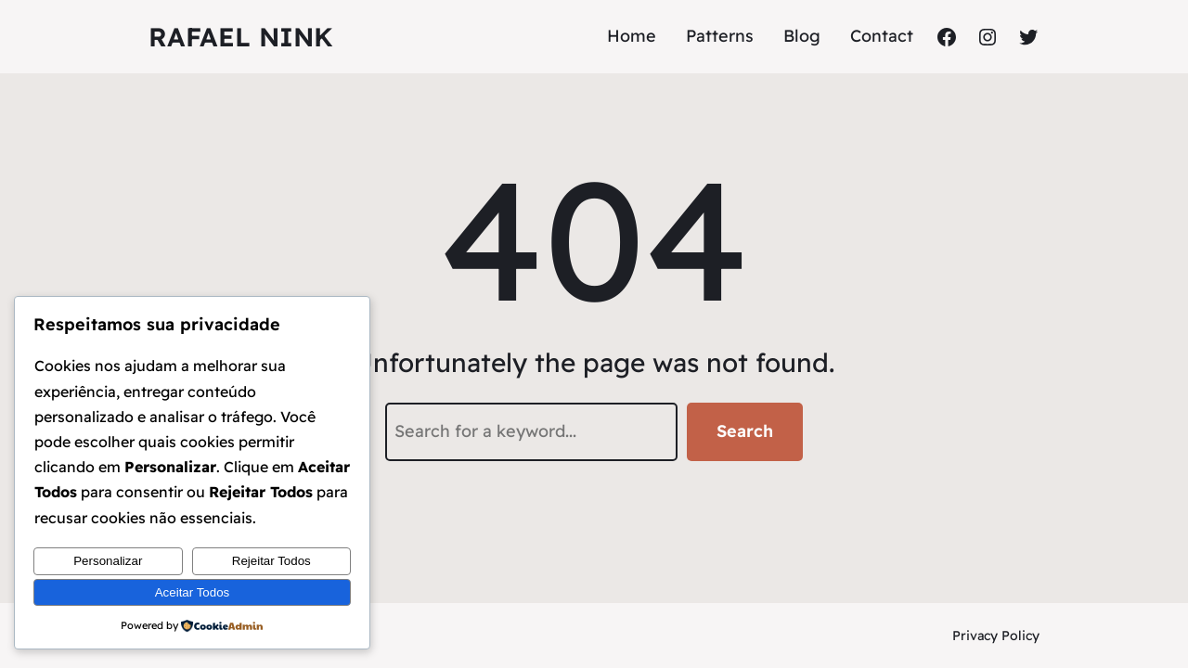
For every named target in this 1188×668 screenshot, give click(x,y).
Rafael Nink (240, 36)
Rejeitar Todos (271, 561)
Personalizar (107, 561)
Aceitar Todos (192, 592)
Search (745, 431)
